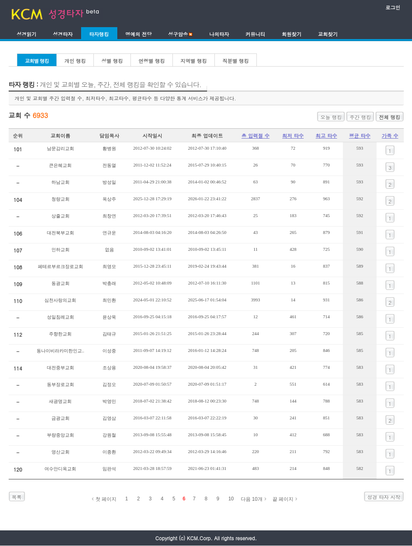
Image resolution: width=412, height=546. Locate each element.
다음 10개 (252, 499)
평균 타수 (359, 135)
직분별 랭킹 (236, 60)
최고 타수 (326, 135)
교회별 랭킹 (37, 60)
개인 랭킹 (75, 60)
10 (231, 499)
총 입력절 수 (256, 135)
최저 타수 (293, 135)
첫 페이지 (105, 499)
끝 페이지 (282, 499)
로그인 (393, 7)
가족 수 (390, 135)
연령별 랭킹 (152, 60)
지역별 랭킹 (194, 60)
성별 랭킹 (112, 60)
